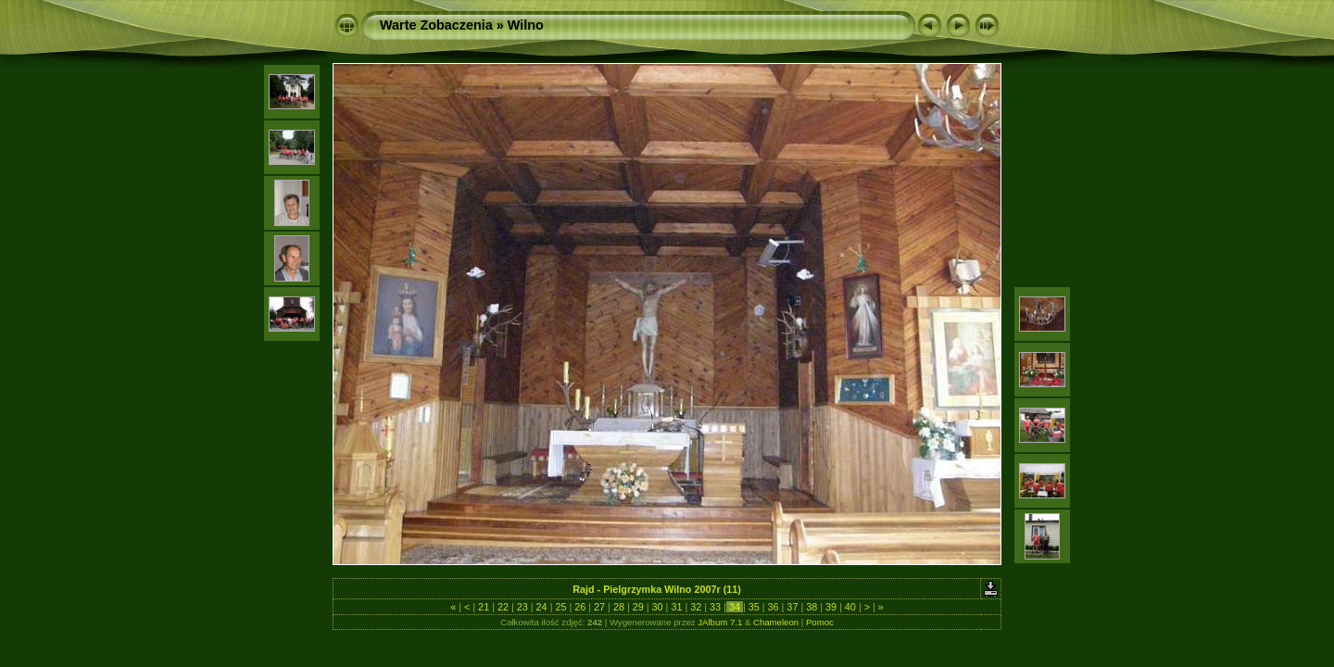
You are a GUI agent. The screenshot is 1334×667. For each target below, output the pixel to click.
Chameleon (776, 622)
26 (580, 606)
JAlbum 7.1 (720, 622)
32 (695, 606)
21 (483, 606)
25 (560, 606)
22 (503, 606)
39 (831, 606)
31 (676, 606)
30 (657, 606)
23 (522, 606)
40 (850, 606)
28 (618, 606)
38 (811, 606)
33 (715, 606)
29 (638, 606)
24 (542, 606)
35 (754, 606)
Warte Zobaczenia (436, 25)
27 (599, 606)
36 (773, 606)
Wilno (526, 25)
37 (792, 606)
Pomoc (820, 622)
